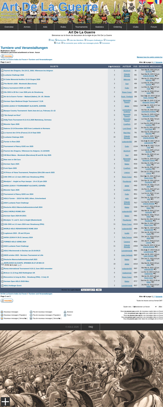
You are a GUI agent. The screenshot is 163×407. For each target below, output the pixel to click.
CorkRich (126, 124)
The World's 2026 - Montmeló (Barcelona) (20, 84)
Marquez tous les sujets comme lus (149, 57)
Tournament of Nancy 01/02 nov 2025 (18, 146)
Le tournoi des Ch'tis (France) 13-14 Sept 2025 (22, 133)
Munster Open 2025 (11, 190)
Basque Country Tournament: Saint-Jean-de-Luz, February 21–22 (29, 111)
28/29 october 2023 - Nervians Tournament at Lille (23, 255)
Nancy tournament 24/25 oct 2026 (17, 88)
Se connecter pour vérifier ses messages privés (80, 43)
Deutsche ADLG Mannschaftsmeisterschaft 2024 (23, 207)
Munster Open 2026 (11, 124)
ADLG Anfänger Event (12, 285)
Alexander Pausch (127, 101)
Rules (63, 27)
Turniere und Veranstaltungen (24, 48)
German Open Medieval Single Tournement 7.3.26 (23, 101)
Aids (45, 27)
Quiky (127, 88)
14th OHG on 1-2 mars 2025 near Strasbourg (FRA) (24, 177)
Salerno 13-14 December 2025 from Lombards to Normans (27, 128)
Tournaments (81, 27)
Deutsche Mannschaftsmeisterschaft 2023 (20, 259)
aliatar (127, 106)
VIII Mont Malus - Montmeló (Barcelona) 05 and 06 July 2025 (27, 155)
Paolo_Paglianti (127, 96)
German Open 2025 (11, 164)
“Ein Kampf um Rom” (12, 115)
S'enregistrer (109, 40)
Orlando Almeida (127, 75)
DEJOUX (126, 71)
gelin (127, 198)
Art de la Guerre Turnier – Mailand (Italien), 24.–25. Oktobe (27, 96)
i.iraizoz (127, 172)
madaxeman (127, 273)
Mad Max (126, 133)
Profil (57, 43)
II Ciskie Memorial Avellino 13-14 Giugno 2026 (22, 79)
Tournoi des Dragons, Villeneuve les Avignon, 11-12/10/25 (27, 151)
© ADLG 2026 (72, 327)
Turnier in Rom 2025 (12, 142)
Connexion (105, 43)
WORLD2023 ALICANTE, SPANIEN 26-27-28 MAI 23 (24, 263)
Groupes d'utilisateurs (93, 40)
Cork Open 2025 (10, 168)
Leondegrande (126, 251)
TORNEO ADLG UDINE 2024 (15, 242)
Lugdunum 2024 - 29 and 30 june (17, 233)
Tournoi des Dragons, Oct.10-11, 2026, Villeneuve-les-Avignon (28, 71)
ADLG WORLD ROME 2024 (14, 211)
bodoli (149, 93)
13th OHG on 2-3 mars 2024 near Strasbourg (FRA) (24, 224)
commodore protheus (127, 110)
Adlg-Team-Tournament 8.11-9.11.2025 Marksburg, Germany (28, 120)
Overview (9, 27)
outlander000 (127, 142)
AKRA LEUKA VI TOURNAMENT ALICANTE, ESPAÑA (25, 106)
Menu (5, 401)
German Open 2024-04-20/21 (15, 216)
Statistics (99, 27)
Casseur (127, 242)
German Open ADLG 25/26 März (16, 281)
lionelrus (148, 84)
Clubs (136, 27)
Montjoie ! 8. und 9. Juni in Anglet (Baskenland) (23, 220)
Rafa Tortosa (127, 237)
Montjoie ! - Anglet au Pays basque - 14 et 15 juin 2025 (25, 181)
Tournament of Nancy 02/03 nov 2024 (18, 194)
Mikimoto (127, 79)
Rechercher (60, 40)
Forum (154, 27)
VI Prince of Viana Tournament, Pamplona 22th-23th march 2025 (29, 172)
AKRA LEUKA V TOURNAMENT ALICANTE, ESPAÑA (24, 186)
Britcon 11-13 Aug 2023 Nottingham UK (19, 273)
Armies (27, 27)
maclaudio (148, 212)
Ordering (117, 27)
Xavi (126, 84)
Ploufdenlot (127, 181)
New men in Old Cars (12, 159)
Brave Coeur (127, 92)
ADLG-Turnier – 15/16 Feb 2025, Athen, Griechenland (25, 198)
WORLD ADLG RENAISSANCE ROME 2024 (21, 229)
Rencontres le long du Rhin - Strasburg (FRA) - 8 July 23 (26, 277)
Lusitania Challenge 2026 (14, 75)
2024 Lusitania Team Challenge (16, 203)
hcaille (127, 233)
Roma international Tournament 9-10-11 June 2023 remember (28, 268)
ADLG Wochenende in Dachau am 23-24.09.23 (22, 251)
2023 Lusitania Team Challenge (16, 246)
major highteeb (126, 255)
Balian (127, 164)
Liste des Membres (75, 40)
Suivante (158, 62)
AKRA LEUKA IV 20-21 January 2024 (18, 237)
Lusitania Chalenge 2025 (13, 137)
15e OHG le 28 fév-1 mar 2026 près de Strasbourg (23, 92)
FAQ (51, 40)
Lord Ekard (127, 128)
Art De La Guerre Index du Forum (13, 59)
